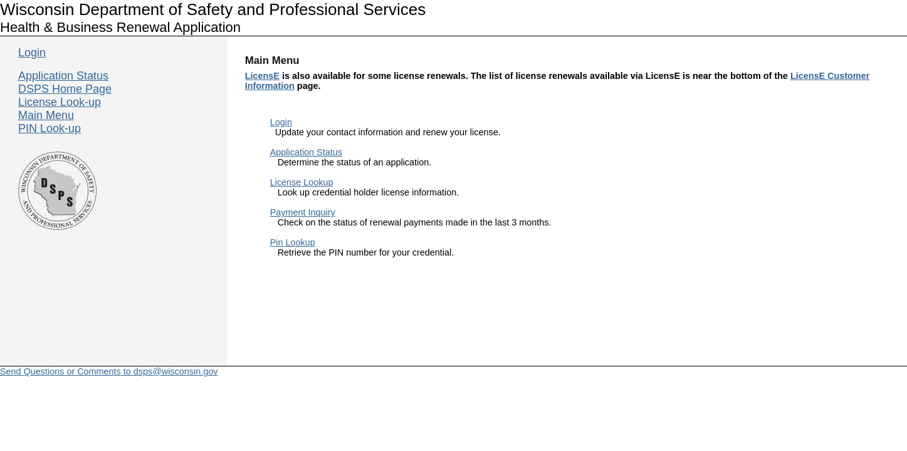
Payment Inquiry (302, 212)
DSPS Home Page (65, 89)
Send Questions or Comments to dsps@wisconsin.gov (109, 371)
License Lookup (301, 182)
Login (281, 122)
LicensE (262, 76)
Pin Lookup (292, 242)
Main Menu (46, 115)
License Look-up (59, 102)
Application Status (306, 152)
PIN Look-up (49, 128)
